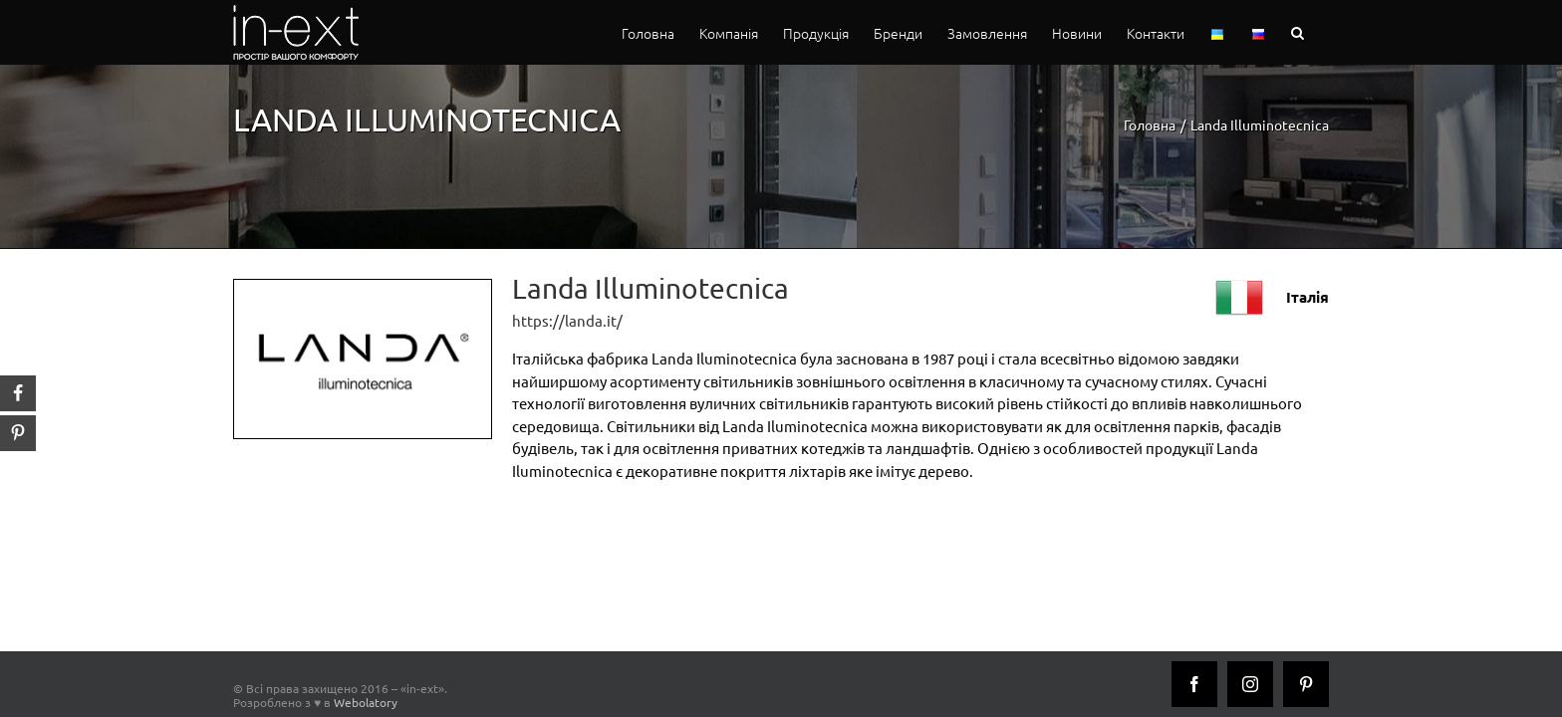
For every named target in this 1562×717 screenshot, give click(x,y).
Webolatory (365, 702)
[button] (1322, 32)
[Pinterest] (1306, 684)
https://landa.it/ (567, 320)
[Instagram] (1250, 684)
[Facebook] (1194, 684)
